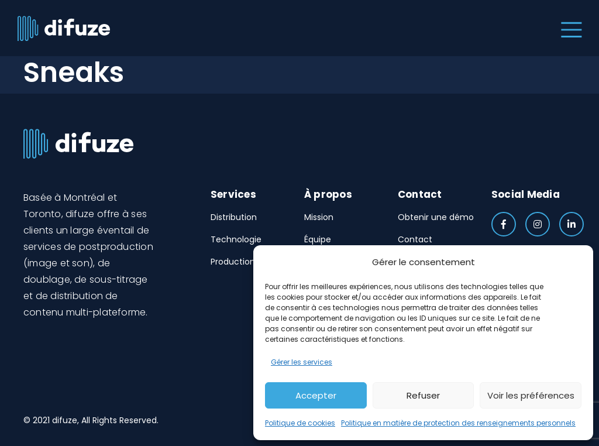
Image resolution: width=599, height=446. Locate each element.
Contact (415, 239)
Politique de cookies (300, 423)
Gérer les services (301, 362)
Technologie (236, 239)
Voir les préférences (530, 395)
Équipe (317, 239)
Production (233, 261)
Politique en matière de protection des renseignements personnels (458, 423)
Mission (318, 217)
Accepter (315, 395)
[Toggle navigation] (569, 28)
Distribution (234, 217)
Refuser (423, 395)
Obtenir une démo (436, 217)
